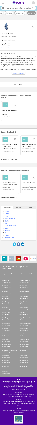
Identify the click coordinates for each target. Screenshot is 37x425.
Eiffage (7, 235)
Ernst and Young (10, 218)
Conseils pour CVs (14, 403)
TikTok (7, 228)
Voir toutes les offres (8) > (9, 198)
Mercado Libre (9, 237)
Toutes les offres (6, 401)
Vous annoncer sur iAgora (21, 394)
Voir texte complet (18, 73)
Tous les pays (12, 410)
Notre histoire (11, 394)
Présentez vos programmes (22, 410)
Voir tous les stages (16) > (9, 159)
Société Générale (10, 226)
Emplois (24, 401)
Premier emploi (20, 13)
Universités (5, 410)
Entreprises (31, 13)
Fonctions (21, 274)
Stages (29, 401)
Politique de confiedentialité (19, 396)
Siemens (7, 230)
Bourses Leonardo (24, 403)
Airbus (7, 233)
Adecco (7, 211)
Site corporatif (4, 48)
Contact (29, 396)
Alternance (9, 13)
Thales (7, 221)
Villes (12, 274)
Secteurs (32, 274)
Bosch (7, 216)
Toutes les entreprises (16, 401)
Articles (5, 394)
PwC (6, 223)
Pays (4, 274)
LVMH (7, 214)
